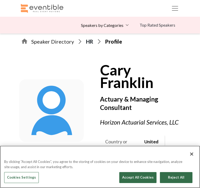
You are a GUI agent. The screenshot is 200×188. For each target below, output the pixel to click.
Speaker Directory (52, 41)
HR (89, 41)
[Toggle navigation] (175, 8)
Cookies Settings (21, 177)
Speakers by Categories (102, 25)
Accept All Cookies (138, 177)
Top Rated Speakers (157, 24)
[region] (100, 167)
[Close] (191, 154)
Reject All (176, 177)
